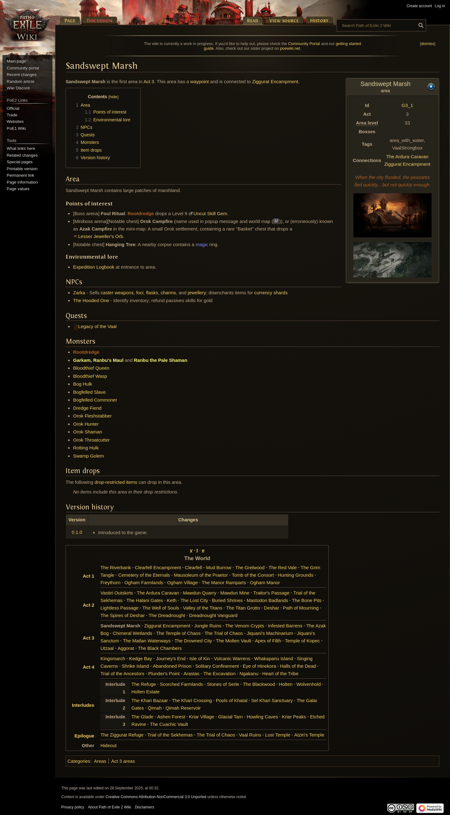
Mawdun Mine (234, 592)
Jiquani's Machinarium (270, 633)
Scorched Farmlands (181, 684)
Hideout (108, 745)
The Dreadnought (167, 615)
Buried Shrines (227, 600)
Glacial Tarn (230, 716)
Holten (285, 684)
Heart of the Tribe (280, 673)
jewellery (197, 292)
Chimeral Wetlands (132, 633)
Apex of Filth (268, 640)
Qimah (155, 708)
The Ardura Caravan (407, 156)
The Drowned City (193, 640)
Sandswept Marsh (120, 625)
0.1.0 (77, 532)
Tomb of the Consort (253, 575)
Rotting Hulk (86, 447)
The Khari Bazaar (150, 700)
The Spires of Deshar (122, 615)
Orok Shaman (87, 431)
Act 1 (88, 576)
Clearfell (193, 567)
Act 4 (88, 667)
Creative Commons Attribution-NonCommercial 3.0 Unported (156, 797)
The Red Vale (282, 567)
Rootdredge (141, 213)
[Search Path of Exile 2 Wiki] (381, 25)
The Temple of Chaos (178, 633)
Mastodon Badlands (267, 600)
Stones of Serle (223, 684)
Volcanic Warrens (232, 658)
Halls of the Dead (298, 666)
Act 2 (88, 605)
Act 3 (148, 81)
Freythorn (110, 582)
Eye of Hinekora (259, 666)
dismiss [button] (427, 43)
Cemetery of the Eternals (144, 575)
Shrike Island (135, 666)
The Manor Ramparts (224, 582)
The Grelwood (250, 567)
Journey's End (171, 658)
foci (139, 292)
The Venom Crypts (244, 625)
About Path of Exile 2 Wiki (109, 807)
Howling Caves (262, 716)
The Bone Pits (306, 600)
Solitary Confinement (217, 666)
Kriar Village (201, 716)
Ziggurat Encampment (407, 164)
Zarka (79, 292)
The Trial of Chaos (223, 633)
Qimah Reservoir (183, 708)
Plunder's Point (163, 673)
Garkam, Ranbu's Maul (98, 360)
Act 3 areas (123, 761)
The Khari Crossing (192, 700)
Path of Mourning (300, 607)
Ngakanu (249, 673)
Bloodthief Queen (91, 368)
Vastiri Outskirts (116, 592)
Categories (79, 761)
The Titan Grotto (243, 607)
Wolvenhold (308, 684)
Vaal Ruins (250, 734)
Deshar (271, 607)
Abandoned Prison (172, 666)
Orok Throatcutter (91, 440)
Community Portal (304, 43)
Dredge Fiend (87, 408)
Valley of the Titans (202, 607)
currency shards (271, 292)
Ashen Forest (171, 716)
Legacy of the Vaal (97, 326)
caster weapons (117, 292)
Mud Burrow (218, 567)
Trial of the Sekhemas (170, 734)
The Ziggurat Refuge (121, 734)
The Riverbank (115, 567)
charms (168, 292)
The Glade (142, 716)
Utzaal (107, 648)
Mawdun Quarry (199, 592)
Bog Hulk (82, 384)
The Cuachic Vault (169, 724)
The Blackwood (259, 684)
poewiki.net (290, 48)
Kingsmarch (112, 658)
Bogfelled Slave (89, 392)
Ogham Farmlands (143, 582)
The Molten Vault (233, 640)
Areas (100, 761)
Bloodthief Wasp (90, 376)
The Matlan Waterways (147, 640)
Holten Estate (146, 691)
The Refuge (144, 684)
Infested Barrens (285, 625)
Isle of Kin (199, 658)
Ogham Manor (265, 582)
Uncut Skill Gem (210, 213)
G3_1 (407, 105)
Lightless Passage (119, 607)
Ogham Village (182, 582)
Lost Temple (277, 734)
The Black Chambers (160, 648)
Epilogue (84, 735)
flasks (152, 292)
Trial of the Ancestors (122, 673)
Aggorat (126, 648)
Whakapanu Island (273, 658)
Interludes (83, 705)
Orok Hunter (86, 424)
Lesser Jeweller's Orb (100, 236)
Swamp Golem (88, 455)
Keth (172, 600)
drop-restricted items (116, 482)
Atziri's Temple (309, 734)
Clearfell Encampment (158, 567)
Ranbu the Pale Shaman (161, 360)
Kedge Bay (140, 658)
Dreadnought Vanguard (213, 615)
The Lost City (194, 600)
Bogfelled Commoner (95, 399)
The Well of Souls (160, 607)
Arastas (191, 673)
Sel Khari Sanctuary (272, 700)
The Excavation (219, 673)
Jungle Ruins (208, 625)
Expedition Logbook (93, 267)
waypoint (199, 81)
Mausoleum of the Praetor (201, 575)
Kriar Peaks (294, 716)
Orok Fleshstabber (92, 415)
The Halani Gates (145, 600)
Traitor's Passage (271, 592)
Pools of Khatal (232, 700)
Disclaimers (144, 807)
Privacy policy (72, 807)
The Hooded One (91, 300)
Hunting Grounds (295, 575)
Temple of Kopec (302, 640)
